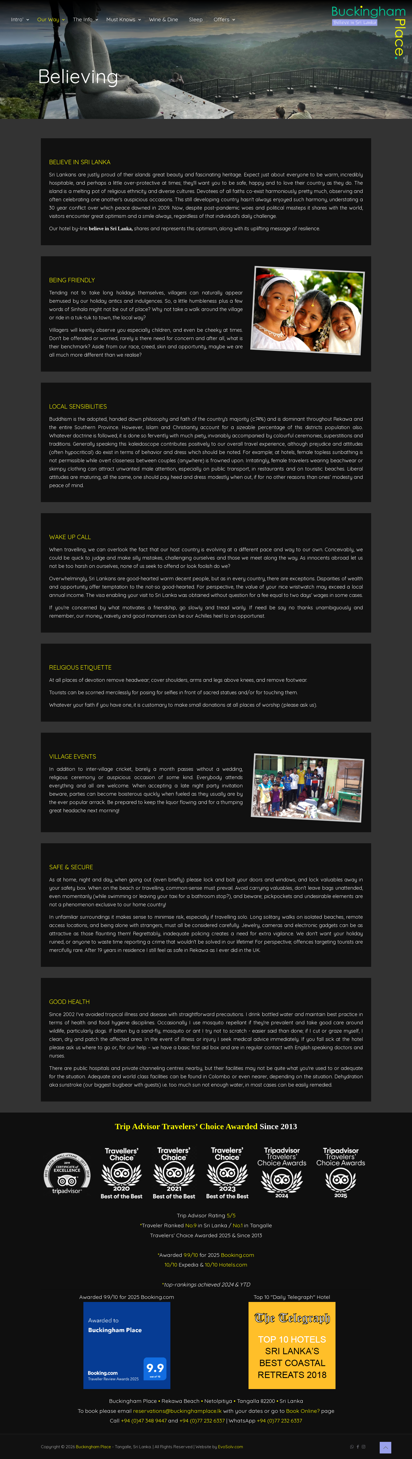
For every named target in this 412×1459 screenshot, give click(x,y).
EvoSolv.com (230, 1446)
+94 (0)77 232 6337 (202, 1420)
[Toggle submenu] (19, 41)
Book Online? (303, 1410)
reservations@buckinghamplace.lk (177, 1410)
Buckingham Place (93, 1446)
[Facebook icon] (358, 1446)
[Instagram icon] (363, 1446)
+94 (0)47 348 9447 (144, 1420)
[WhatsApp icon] (352, 1446)
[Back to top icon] (385, 1447)
